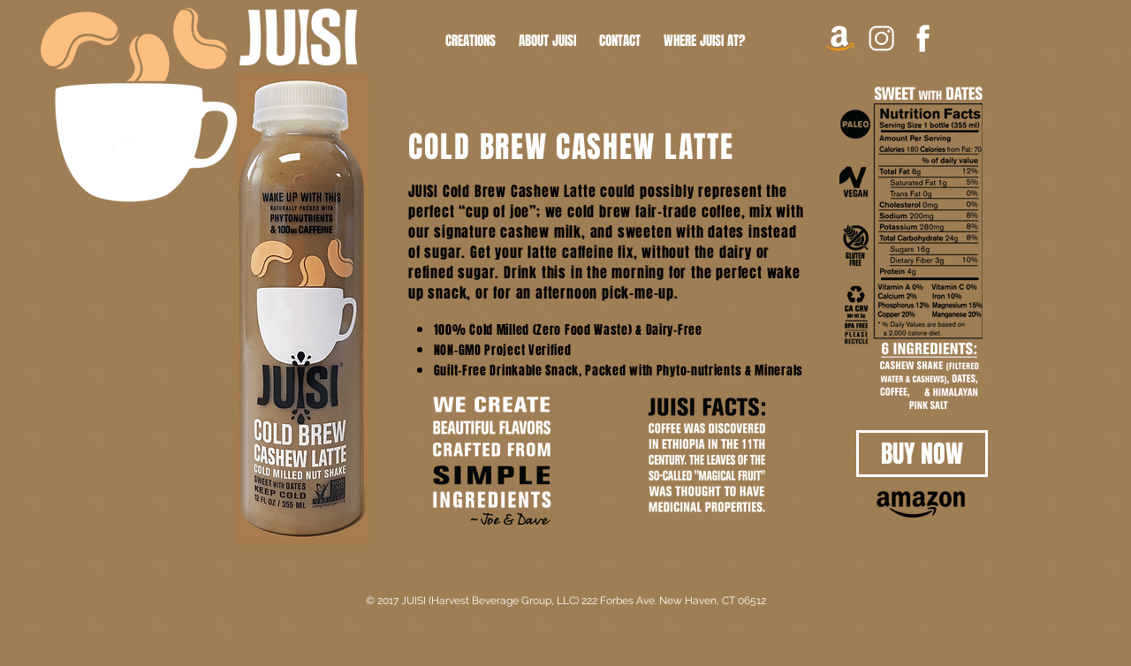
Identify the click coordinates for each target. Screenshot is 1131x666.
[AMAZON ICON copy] (839, 38)
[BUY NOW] (922, 453)
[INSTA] (881, 38)
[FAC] (922, 38)
